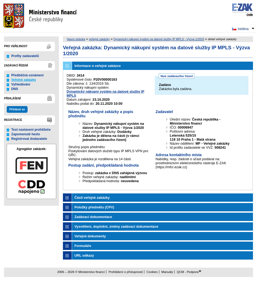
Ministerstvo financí (41, 16)
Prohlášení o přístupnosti (125, 271)
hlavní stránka (76, 39)
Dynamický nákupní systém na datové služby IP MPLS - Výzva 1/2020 (159, 39)
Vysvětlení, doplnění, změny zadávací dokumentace (116, 226)
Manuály (167, 271)
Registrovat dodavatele (29, 139)
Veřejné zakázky (23, 80)
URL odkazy (84, 255)
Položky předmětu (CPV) (94, 207)
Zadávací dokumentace (93, 217)
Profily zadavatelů (25, 56)
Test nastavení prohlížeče (31, 130)
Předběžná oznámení (27, 75)
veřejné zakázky (99, 39)
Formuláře (82, 246)
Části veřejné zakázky (92, 198)
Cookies (152, 271)
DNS (14, 89)
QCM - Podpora (188, 271)
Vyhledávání (20, 84)
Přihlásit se (17, 109)
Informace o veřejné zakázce (97, 66)
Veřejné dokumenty (90, 236)
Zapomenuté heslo (25, 134)
